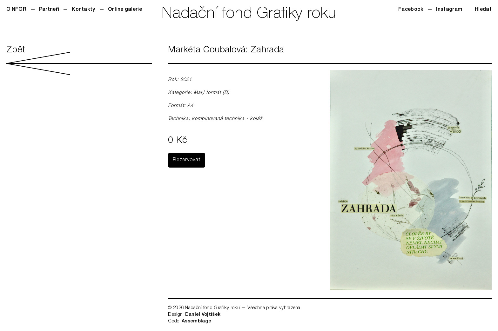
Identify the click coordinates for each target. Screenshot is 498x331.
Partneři (49, 9)
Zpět (79, 60)
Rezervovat (186, 160)
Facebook (410, 9)
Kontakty (83, 9)
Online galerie (125, 9)
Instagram (449, 9)
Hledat (483, 9)
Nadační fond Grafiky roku (249, 14)
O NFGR (16, 9)
